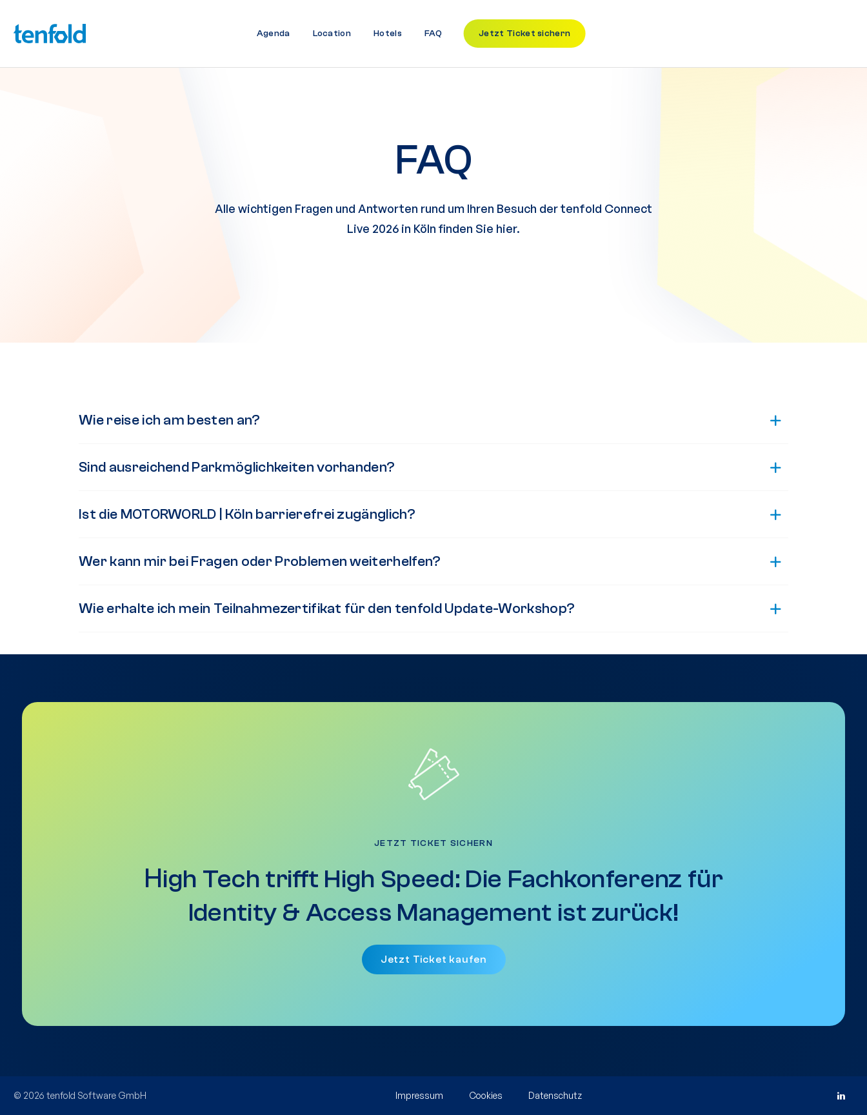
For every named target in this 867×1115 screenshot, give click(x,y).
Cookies (486, 1095)
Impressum (419, 1095)
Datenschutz (555, 1095)
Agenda (273, 33)
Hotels (388, 33)
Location (332, 33)
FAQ (433, 33)
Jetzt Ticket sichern (524, 33)
